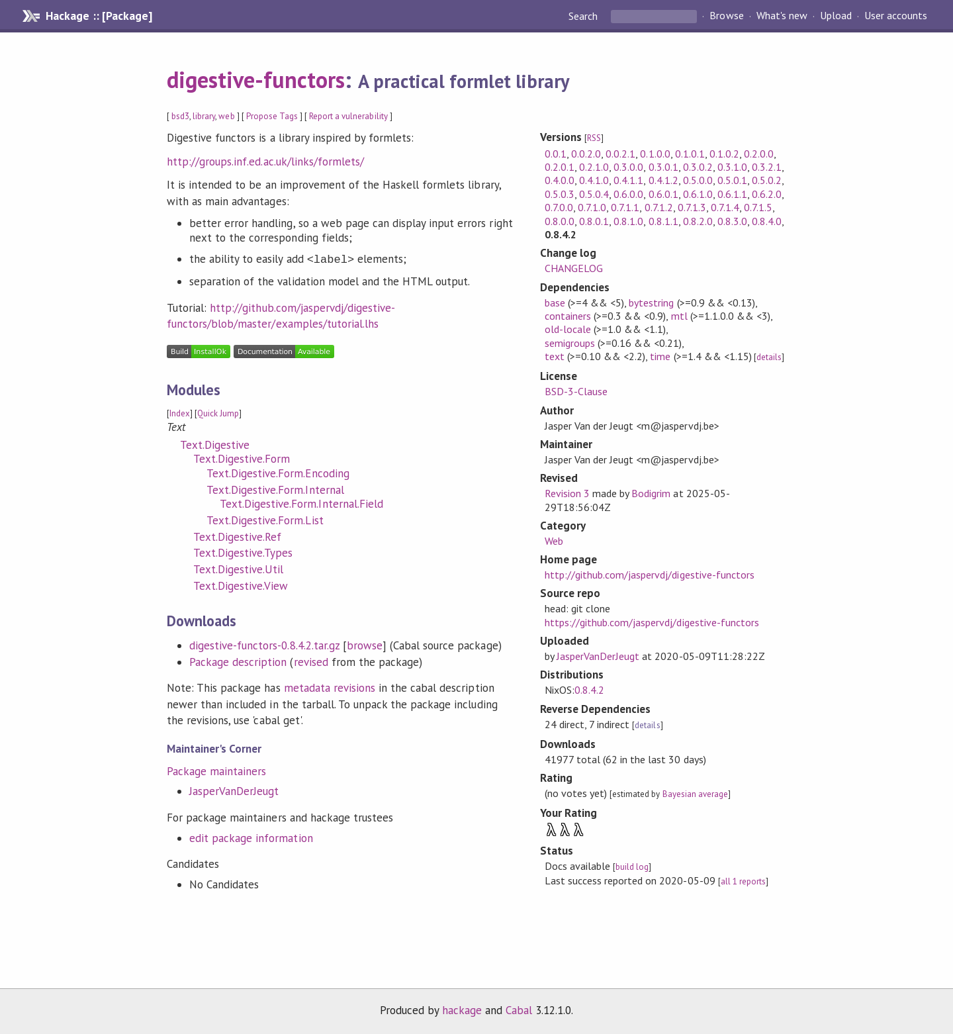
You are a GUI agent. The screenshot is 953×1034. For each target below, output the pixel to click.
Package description (238, 662)
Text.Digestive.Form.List (265, 520)
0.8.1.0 (628, 221)
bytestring (651, 302)
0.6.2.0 (767, 194)
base (555, 302)
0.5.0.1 (732, 180)
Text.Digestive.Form (241, 458)
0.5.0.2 (767, 180)
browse (365, 645)
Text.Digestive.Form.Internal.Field (301, 503)
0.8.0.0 (559, 221)
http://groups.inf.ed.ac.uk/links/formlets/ (265, 161)
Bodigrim (650, 493)
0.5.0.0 (698, 180)
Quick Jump (218, 413)
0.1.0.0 (655, 153)
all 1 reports (743, 881)
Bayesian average (695, 794)
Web (554, 540)
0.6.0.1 (663, 194)
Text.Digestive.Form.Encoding (277, 473)
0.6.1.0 (698, 194)
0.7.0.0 (559, 207)
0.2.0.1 (559, 166)
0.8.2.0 (698, 221)
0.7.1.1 (625, 207)
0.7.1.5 (758, 207)
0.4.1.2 (663, 180)
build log (632, 866)
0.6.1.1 (732, 194)
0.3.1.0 (732, 166)
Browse (726, 16)
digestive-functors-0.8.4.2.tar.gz (264, 645)
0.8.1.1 (663, 221)
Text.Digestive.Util (238, 569)
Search (584, 16)
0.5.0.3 (559, 194)
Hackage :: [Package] (99, 16)
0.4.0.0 (559, 180)
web (226, 116)
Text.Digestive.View (240, 586)
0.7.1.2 (659, 207)
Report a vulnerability (348, 116)
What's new (781, 16)
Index (179, 413)
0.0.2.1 (620, 153)
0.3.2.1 (767, 166)
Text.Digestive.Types (243, 552)
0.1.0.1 (690, 153)
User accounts (895, 16)
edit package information (251, 838)
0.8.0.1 (594, 221)
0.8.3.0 (732, 221)
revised (311, 662)
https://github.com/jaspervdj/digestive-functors (652, 622)
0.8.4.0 (767, 221)
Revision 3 (567, 493)
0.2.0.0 (759, 153)
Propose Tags (272, 116)
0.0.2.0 (586, 153)
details (769, 357)
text (555, 356)
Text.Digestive (215, 445)
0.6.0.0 (628, 194)
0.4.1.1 (628, 180)
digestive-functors (256, 79)
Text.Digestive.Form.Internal (275, 490)
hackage (462, 1010)
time (660, 356)
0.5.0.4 (594, 194)
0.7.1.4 (725, 207)
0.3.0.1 (663, 166)
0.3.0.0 (628, 166)
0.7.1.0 (592, 207)
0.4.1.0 (594, 180)
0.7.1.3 (692, 207)
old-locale (568, 329)
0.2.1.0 (594, 166)
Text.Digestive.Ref (237, 537)
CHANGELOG (574, 268)
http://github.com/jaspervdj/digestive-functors (649, 574)
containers (568, 315)
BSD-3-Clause (576, 391)
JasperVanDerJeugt (234, 791)
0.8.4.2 (589, 689)
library (204, 116)
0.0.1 (556, 153)
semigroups (570, 343)
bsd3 (180, 116)
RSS (594, 138)
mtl (679, 315)
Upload (836, 16)
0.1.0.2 (724, 153)
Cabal (519, 1010)
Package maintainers (216, 771)
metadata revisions (329, 688)
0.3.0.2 (698, 166)
